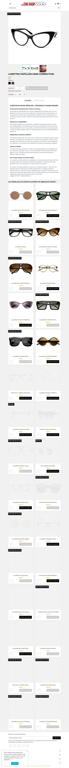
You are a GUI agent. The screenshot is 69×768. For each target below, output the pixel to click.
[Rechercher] (34, 7)
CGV (11, 759)
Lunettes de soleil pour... (48, 685)
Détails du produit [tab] (39, 100)
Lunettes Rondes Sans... (21, 502)
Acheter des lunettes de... (48, 429)
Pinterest (24, 94)
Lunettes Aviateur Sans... (21, 466)
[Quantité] (19, 88)
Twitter (14, 745)
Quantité (11, 88)
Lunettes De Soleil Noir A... (48, 320)
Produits (13, 751)
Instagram (23, 745)
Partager (15, 94)
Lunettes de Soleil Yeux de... (48, 247)
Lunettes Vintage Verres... (48, 539)
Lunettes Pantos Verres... (48, 648)
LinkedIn (27, 745)
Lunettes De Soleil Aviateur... (48, 210)
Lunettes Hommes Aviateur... (21, 721)
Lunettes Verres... (21, 247)
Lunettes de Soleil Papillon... (20, 320)
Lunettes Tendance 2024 (20, 429)
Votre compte (16, 759)
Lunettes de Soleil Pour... (21, 648)
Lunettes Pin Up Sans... (21, 575)
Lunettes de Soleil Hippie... (21, 539)
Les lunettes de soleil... (48, 466)
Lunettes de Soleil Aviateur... (20, 283)
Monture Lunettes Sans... (20, 685)
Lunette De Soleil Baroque (48, 721)
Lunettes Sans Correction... (21, 612)
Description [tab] (28, 100)
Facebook (10, 745)
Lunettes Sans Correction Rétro (48, 612)
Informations (15, 763)
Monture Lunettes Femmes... (21, 393)
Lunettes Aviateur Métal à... (48, 393)
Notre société (16, 755)
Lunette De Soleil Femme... (48, 502)
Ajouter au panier (36, 88)
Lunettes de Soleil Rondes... (48, 356)
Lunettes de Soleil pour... (21, 356)
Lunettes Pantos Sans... (48, 283)
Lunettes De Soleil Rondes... (20, 210)
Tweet (20, 94)
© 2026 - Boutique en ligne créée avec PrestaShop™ (35, 766)
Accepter (15, 763)
